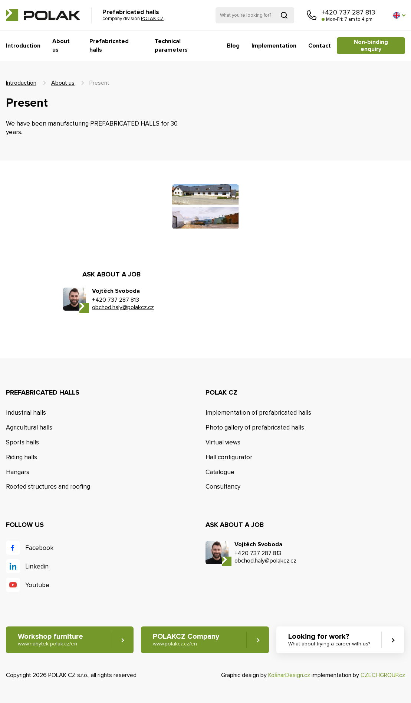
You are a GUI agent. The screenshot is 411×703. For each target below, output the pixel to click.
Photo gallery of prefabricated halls (255, 427)
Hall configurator (229, 457)
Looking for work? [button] (329, 639)
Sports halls (22, 442)
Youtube (37, 585)
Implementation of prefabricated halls (258, 413)
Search (284, 15)
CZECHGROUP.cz (383, 675)
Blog (233, 45)
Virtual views (223, 442)
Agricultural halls (29, 427)
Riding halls (21, 457)
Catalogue (220, 472)
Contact (319, 45)
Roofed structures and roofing (48, 486)
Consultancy (223, 486)
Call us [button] (312, 15)
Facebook (39, 548)
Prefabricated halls (109, 45)
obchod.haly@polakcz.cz (123, 307)
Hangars (17, 472)
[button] (399, 15)
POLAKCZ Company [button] (186, 639)
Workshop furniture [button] (50, 639)
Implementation (273, 45)
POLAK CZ (43, 15)
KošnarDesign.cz (289, 675)
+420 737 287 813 (348, 12)
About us (61, 45)
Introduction (23, 45)
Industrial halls (26, 413)
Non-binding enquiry (371, 45)
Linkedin (37, 566)
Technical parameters (171, 45)
